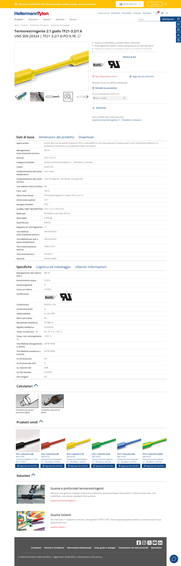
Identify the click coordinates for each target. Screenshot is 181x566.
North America (130, 4)
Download (99, 107)
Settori (46, 19)
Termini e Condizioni (54, 547)
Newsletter (156, 547)
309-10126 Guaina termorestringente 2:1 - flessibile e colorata (128, 446)
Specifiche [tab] (24, 267)
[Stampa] (178, 29)
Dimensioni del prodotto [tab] (56, 137)
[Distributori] (178, 19)
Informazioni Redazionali (79, 547)
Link (46, 367)
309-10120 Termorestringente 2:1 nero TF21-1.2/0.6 (27, 446)
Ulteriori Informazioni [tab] (90, 267)
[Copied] (79, 36)
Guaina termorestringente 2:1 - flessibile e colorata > (117, 120)
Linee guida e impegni (104, 547)
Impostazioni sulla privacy (89, 557)
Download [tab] (86, 137)
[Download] (178, 34)
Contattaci (36, 547)
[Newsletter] (178, 24)
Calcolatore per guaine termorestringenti (27, 403)
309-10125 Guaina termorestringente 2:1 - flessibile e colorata (103, 446)
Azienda (60, 19)
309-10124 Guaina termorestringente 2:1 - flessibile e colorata (78, 446)
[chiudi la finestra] (165, 4)
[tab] (90, 387)
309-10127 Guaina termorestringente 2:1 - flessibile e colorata (154, 446)
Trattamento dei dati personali (133, 547)
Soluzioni (33, 19)
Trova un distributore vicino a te (105, 94)
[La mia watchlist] (178, 40)
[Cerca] (152, 19)
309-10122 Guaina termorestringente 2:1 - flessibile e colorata (52, 446)
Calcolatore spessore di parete (52, 403)
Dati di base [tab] (25, 137)
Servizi (73, 19)
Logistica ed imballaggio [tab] (53, 267)
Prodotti (19, 19)
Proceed (155, 4)
